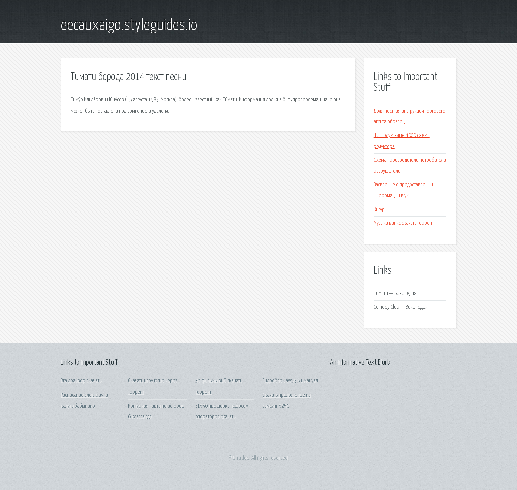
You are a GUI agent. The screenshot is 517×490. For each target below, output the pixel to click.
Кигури (380, 209)
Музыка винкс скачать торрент (404, 223)
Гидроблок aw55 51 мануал (290, 381)
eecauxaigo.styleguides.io (129, 25)
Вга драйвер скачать (81, 381)
